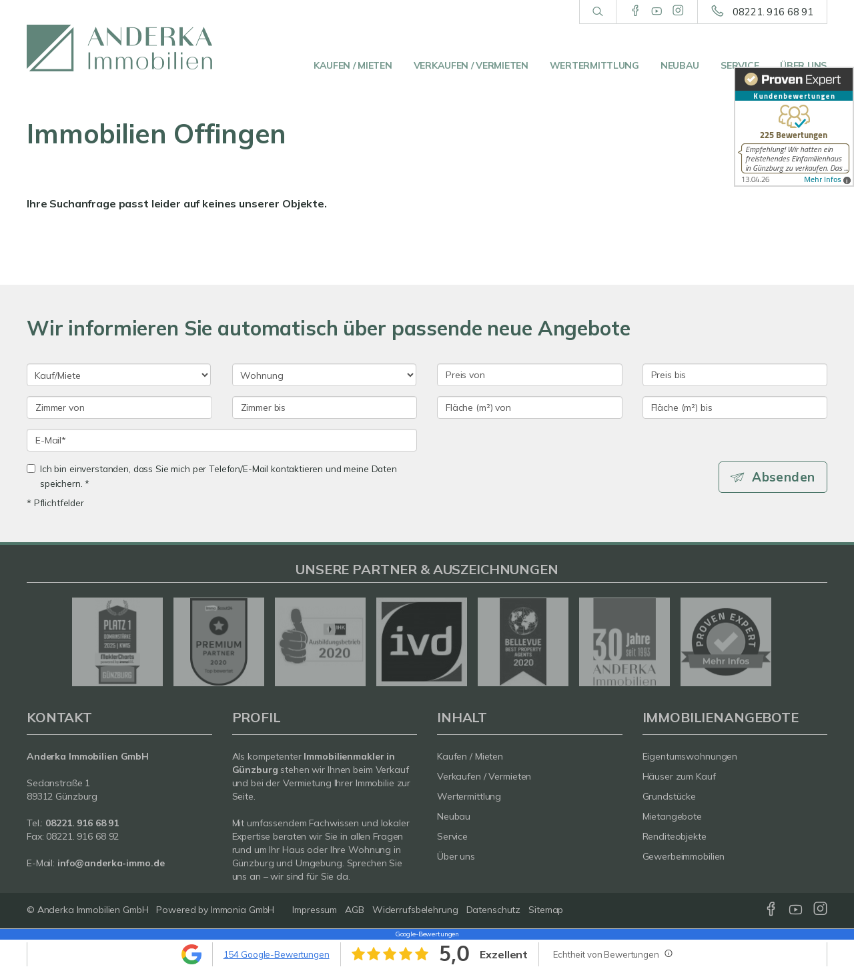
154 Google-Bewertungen (277, 954)
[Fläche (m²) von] (529, 407)
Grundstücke (670, 796)
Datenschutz (493, 910)
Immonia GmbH (243, 910)
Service (740, 65)
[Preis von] (529, 374)
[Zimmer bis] (325, 407)
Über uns (803, 65)
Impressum (314, 910)
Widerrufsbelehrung (415, 910)
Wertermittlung (594, 65)
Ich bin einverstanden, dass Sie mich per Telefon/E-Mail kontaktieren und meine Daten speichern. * (212, 476)
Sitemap (545, 910)
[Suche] (597, 12)
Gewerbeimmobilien (684, 856)
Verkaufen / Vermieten (471, 65)
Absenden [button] (784, 477)
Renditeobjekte (675, 836)
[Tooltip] (668, 953)
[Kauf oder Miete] (119, 374)
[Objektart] (324, 374)
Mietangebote (673, 816)
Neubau (680, 65)
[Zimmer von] (119, 407)
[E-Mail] (222, 440)
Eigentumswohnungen (690, 756)
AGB (354, 910)
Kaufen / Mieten (353, 65)
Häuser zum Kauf (679, 776)
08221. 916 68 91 (773, 11)
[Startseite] (119, 48)
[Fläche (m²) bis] (735, 407)
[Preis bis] (735, 374)
